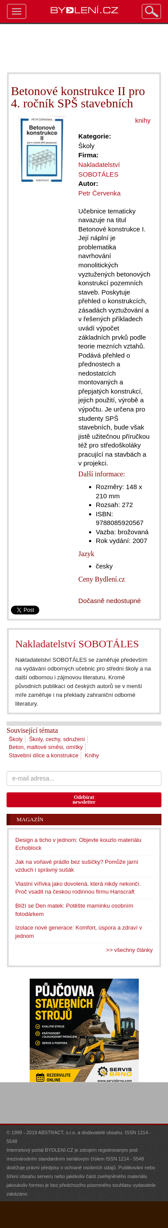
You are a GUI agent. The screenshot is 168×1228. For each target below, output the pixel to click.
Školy (16, 739)
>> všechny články (129, 950)
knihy (143, 120)
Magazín (30, 819)
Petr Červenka (100, 193)
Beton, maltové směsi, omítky (46, 747)
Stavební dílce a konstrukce (44, 755)
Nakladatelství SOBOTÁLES (77, 643)
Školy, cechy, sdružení (57, 739)
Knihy (92, 755)
